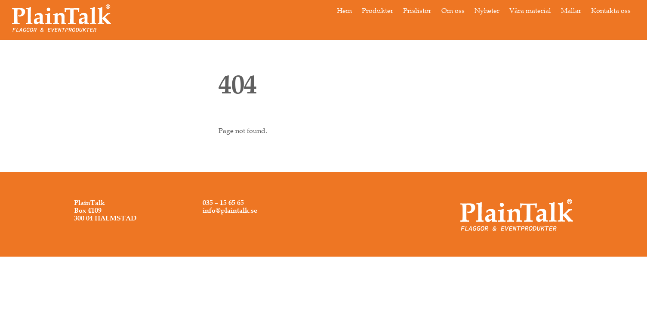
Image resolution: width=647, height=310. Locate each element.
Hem (344, 10)
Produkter (377, 10)
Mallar (571, 10)
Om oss (453, 10)
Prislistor (417, 10)
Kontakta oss (611, 10)
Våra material (530, 10)
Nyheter (486, 10)
